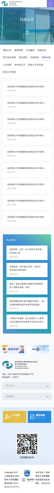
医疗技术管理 (9, 57)
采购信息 (41, 50)
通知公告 (7, 50)
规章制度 (18, 50)
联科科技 (46, 483)
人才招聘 (7, 64)
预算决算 (46, 57)
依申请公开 (19, 64)
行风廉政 (30, 50)
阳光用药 (23, 57)
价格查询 (34, 57)
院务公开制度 (9, 72)
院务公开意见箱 (35, 64)
